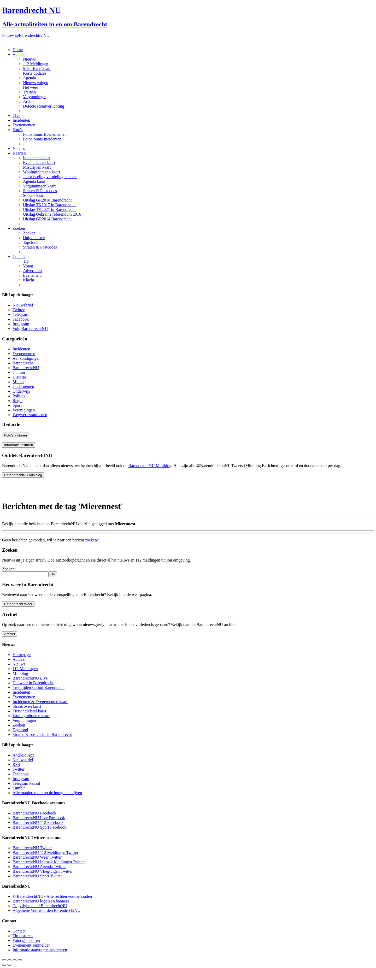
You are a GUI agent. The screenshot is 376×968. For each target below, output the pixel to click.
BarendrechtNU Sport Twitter (37, 876)
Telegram (20, 314)
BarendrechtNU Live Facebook (39, 818)
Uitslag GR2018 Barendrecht (47, 200)
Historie (19, 377)
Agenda (29, 78)
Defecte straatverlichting (43, 106)
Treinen (29, 92)
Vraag (28, 266)
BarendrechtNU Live (30, 678)
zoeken (91, 540)
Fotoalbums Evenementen (45, 134)
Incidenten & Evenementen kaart (40, 701)
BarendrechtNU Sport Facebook (39, 827)
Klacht (28, 280)
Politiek (19, 396)
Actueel (19, 54)
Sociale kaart (34, 195)
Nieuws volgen (35, 82)
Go (52, 574)
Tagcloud (30, 242)
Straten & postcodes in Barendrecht (42, 734)
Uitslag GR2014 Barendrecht (47, 219)
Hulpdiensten (34, 237)
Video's (19, 148)
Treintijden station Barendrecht (38, 687)
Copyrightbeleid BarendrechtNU (40, 906)
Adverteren (32, 270)
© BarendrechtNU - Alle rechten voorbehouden (52, 896)
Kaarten (19, 153)
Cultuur (19, 372)
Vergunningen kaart (39, 186)
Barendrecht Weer (18, 604)
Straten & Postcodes (40, 190)
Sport (17, 405)
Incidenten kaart (36, 158)
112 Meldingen (35, 64)
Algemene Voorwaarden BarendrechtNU (46, 910)
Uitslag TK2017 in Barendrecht (49, 205)
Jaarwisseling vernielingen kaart (50, 176)
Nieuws (29, 59)
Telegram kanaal (26, 783)
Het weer (30, 87)
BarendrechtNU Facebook (34, 813)
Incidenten (21, 120)
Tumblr (19, 788)
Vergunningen (34, 97)
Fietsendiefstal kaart (29, 711)
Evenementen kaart (39, 162)
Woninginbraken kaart (41, 172)
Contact (19, 256)
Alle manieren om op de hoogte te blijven (47, 792)
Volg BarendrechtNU (30, 328)
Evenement (32, 275)
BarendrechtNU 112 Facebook (38, 822)
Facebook (21, 319)
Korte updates (34, 73)
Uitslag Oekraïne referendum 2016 (52, 214)
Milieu (18, 382)
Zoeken (19, 228)
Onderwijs (21, 391)
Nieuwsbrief (23, 305)
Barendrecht (23, 363)
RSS (16, 764)
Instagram (21, 324)
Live (16, 115)
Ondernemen (23, 386)
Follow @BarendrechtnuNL (25, 35)
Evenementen (24, 125)
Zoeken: (9, 569)
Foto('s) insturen (26, 940)
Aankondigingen (26, 358)
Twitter (19, 310)
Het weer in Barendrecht (33, 683)
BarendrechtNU (26, 367)
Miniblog (20, 673)
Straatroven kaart (27, 706)
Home (18, 50)
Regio (17, 400)
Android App (23, 755)
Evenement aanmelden (31, 945)
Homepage (22, 654)
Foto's (17, 129)
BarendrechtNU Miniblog (149, 465)
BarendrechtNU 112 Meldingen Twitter (45, 852)
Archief (29, 101)
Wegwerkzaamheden (30, 414)
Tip (26, 261)
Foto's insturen (15, 435)
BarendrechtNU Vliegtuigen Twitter (43, 871)
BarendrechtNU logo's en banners (41, 901)
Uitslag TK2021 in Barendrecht (49, 209)
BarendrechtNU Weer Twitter (37, 857)
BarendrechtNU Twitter (32, 848)
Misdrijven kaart (37, 68)
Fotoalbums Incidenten (42, 139)
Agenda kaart (34, 181)
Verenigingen (24, 410)
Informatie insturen (18, 445)
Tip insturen (23, 936)
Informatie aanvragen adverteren (40, 950)
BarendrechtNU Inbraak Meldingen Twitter (49, 862)
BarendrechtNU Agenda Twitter (39, 866)
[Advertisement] (44, 488)
